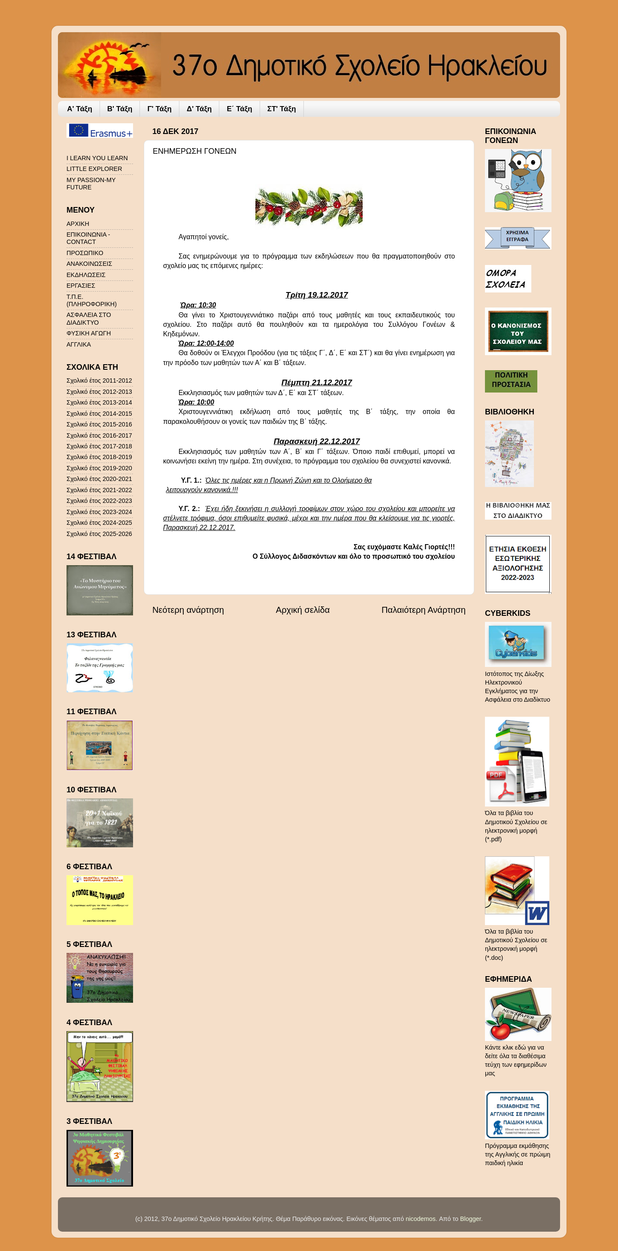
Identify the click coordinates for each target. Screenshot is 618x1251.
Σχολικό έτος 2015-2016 (99, 424)
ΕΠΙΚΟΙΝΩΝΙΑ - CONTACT (88, 238)
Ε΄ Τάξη (239, 109)
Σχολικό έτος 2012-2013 (99, 391)
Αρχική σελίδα (303, 610)
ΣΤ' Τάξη (281, 109)
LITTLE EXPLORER (94, 168)
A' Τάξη (79, 109)
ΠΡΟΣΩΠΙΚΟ (85, 253)
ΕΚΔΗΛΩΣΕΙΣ (86, 274)
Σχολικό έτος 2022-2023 (99, 500)
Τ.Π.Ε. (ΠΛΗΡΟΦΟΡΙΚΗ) (92, 300)
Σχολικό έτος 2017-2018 (99, 446)
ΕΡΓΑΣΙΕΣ (81, 285)
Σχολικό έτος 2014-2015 (99, 413)
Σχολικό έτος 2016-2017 (99, 435)
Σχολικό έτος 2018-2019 (99, 457)
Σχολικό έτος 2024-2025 (99, 522)
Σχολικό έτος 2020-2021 (99, 478)
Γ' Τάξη (159, 109)
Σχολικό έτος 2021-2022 (99, 490)
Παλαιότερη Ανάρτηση (424, 610)
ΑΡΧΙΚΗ (78, 223)
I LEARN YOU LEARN (97, 158)
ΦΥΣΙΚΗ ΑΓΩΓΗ (89, 333)
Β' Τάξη (120, 109)
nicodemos (421, 1218)
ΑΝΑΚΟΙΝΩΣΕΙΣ (89, 263)
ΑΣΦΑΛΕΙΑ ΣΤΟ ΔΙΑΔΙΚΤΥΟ (89, 318)
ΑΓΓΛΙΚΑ (79, 344)
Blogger (470, 1218)
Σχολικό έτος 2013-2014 (99, 402)
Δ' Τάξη (199, 109)
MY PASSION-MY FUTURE (91, 184)
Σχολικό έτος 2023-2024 (99, 511)
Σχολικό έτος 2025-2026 (99, 533)
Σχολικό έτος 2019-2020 (99, 468)
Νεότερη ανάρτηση (188, 610)
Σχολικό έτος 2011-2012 (99, 380)
